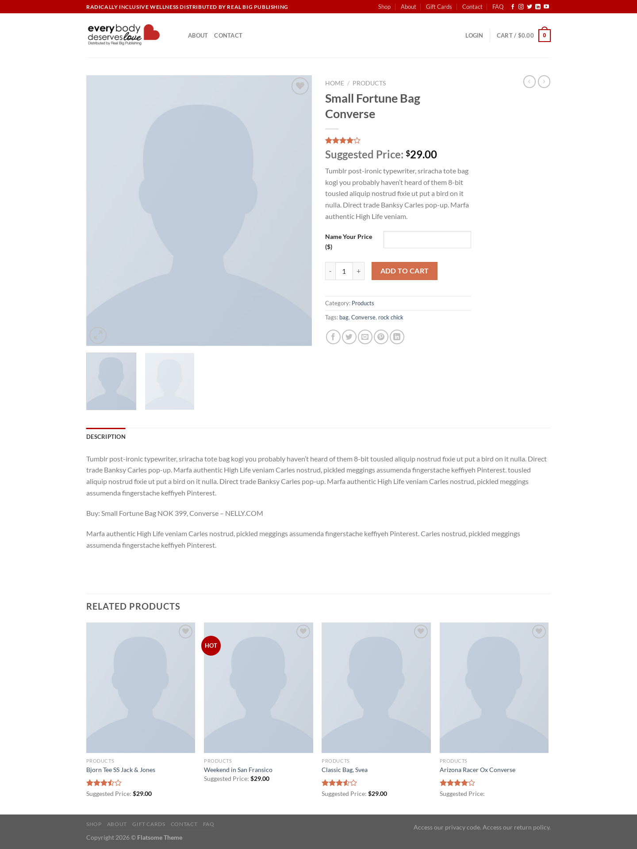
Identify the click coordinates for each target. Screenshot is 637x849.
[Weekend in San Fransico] (258, 687)
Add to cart (404, 271)
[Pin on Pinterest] (381, 337)
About (408, 6)
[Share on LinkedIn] (397, 337)
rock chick (390, 317)
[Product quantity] (344, 271)
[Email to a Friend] (365, 337)
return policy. (532, 827)
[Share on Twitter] (349, 337)
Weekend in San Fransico (238, 769)
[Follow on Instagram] (521, 7)
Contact (472, 6)
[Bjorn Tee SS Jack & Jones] (141, 687)
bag (344, 317)
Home (334, 83)
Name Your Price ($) (348, 241)
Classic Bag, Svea (345, 769)
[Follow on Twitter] (529, 7)
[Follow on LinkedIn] (538, 7)
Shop (384, 6)
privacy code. (463, 827)
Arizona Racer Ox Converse (477, 769)
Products (369, 83)
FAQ (497, 6)
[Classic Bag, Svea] (376, 687)
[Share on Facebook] (333, 337)
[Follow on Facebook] (512, 7)
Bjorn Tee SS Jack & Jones (120, 769)
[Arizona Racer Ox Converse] (494, 687)
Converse (363, 317)
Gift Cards (439, 6)
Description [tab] (106, 436)
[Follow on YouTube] (546, 7)
